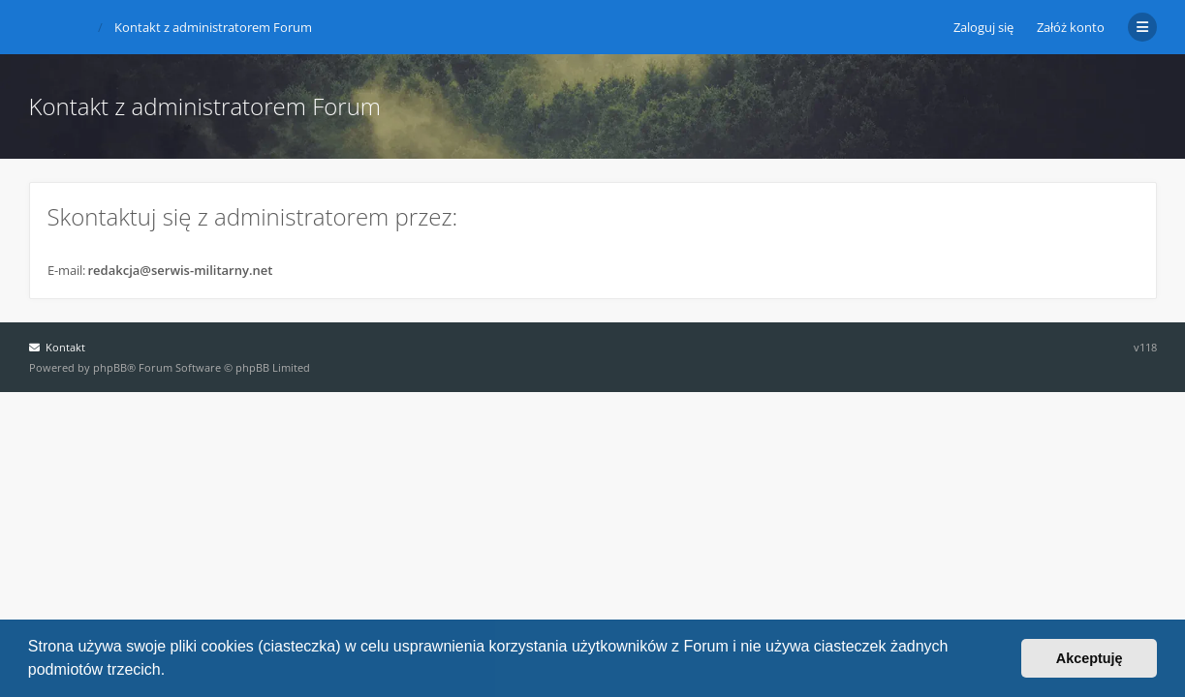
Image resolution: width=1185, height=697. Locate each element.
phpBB (110, 367)
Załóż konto (1071, 27)
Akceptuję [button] (1089, 658)
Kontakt (57, 347)
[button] (172, 672)
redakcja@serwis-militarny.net (180, 270)
